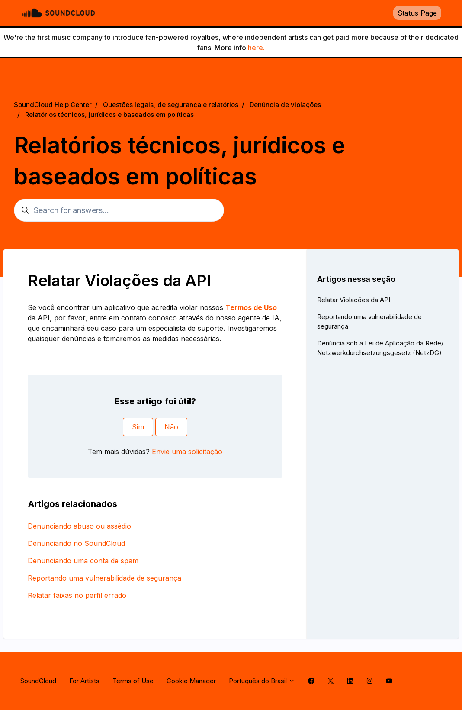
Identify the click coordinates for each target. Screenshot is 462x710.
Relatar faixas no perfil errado (77, 595)
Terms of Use (133, 681)
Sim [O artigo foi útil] (138, 427)
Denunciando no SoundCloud (76, 543)
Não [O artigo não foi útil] (171, 427)
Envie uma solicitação (187, 451)
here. (256, 47)
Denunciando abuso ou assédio (79, 526)
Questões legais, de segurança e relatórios (170, 104)
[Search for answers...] (119, 210)
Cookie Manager (191, 681)
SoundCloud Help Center (53, 104)
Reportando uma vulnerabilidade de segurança (104, 578)
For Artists (84, 681)
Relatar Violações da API (353, 300)
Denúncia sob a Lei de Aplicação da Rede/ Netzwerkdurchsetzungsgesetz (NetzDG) (380, 348)
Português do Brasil (262, 681)
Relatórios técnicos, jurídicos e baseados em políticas (109, 114)
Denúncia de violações (285, 104)
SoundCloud (38, 681)
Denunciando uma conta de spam (83, 560)
